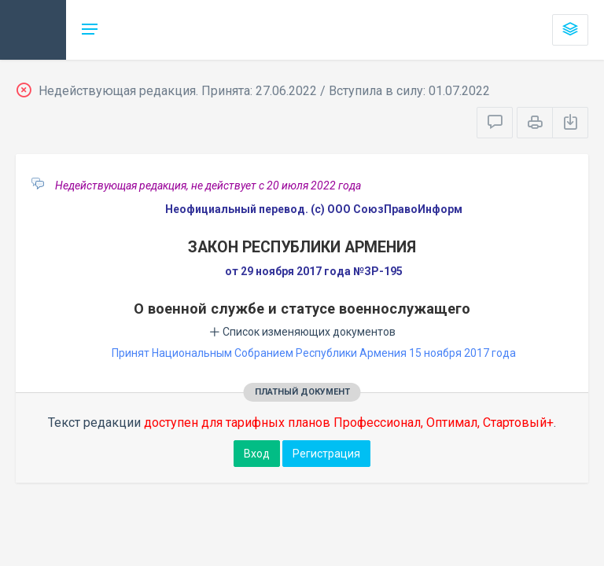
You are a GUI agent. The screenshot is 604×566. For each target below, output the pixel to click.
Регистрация (326, 453)
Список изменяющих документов (302, 331)
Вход (257, 453)
